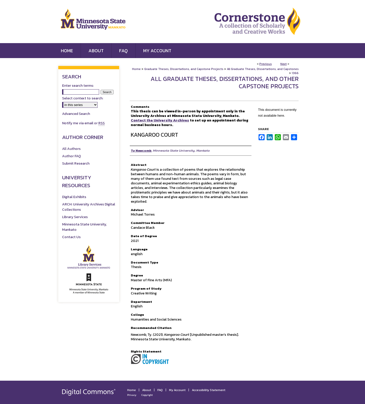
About (146, 390)
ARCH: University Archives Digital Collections (88, 207)
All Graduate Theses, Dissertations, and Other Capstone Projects (225, 82)
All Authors (71, 148)
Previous (265, 64)
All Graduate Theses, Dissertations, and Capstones (263, 69)
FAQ (160, 390)
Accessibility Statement (208, 390)
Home (136, 69)
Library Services (75, 217)
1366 (295, 73)
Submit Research (75, 163)
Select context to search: (82, 98)
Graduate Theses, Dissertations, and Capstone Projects (183, 69)
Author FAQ (71, 156)
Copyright (147, 395)
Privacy (131, 395)
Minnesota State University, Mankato (84, 227)
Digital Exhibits (74, 197)
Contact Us (71, 237)
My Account (177, 390)
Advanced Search (76, 113)
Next (283, 64)
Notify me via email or (83, 123)
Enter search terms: (78, 85)
